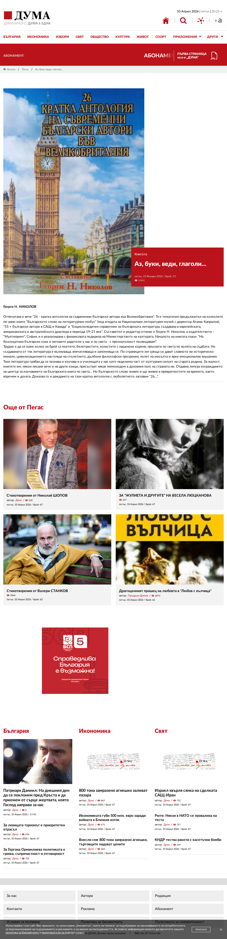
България (16, 731)
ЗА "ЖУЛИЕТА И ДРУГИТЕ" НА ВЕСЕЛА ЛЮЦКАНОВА (165, 495)
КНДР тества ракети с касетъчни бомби (188, 840)
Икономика (94, 731)
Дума (19, 500)
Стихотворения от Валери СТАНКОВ (37, 591)
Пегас (25, 69)
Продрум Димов (138, 595)
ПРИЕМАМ (201, 930)
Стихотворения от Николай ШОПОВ (37, 495)
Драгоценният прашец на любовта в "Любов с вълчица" (165, 591)
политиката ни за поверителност (63, 932)
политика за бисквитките (22, 932)
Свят (161, 731)
